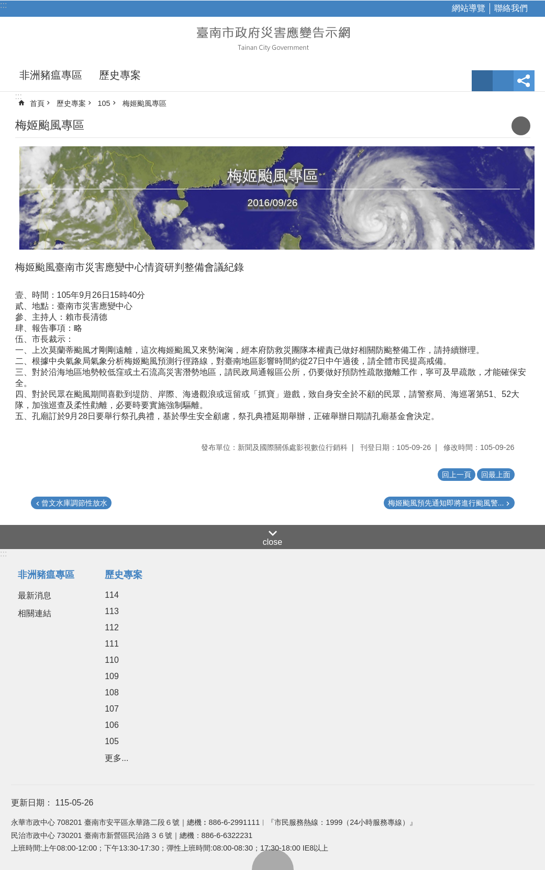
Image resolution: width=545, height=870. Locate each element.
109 (112, 676)
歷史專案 (120, 75)
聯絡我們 (511, 8)
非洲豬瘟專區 (50, 75)
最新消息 (34, 595)
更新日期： (32, 802)
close (272, 542)
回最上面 (273, 859)
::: (3, 5)
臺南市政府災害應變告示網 (272, 38)
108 (112, 692)
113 (112, 611)
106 (112, 725)
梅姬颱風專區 (144, 103)
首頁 (37, 103)
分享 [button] (524, 80)
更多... (116, 758)
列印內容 (520, 125)
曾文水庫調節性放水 (74, 503)
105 (104, 103)
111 (112, 643)
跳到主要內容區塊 (5, 5)
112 (112, 627)
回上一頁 (456, 474)
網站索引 (503, 80)
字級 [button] (482, 80)
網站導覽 (468, 8)
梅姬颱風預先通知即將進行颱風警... (446, 503)
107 (112, 708)
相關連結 (34, 613)
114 (112, 594)
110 (112, 660)
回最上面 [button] (495, 474)
